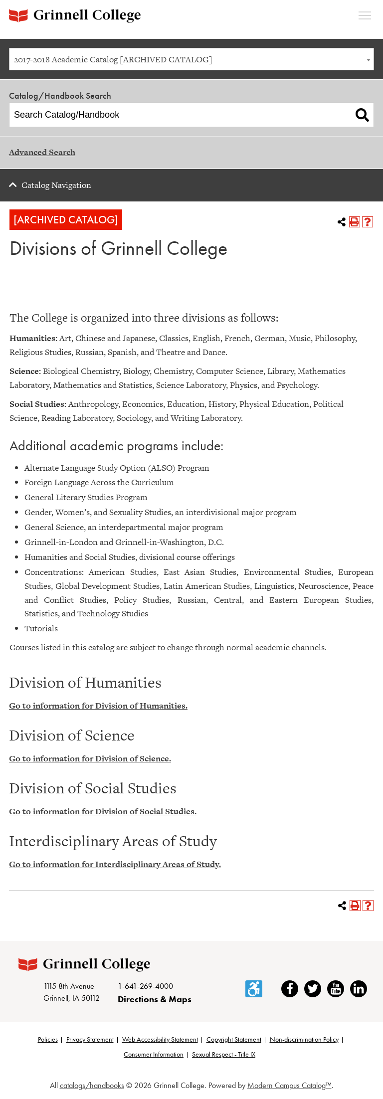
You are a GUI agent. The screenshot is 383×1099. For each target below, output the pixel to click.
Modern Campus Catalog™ (289, 1085)
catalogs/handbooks (92, 1085)
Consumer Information (154, 1054)
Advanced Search (42, 152)
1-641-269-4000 (145, 986)
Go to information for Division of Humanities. (98, 706)
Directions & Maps (155, 999)
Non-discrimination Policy (304, 1039)
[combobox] (191, 59)
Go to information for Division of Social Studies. (102, 811)
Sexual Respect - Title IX (223, 1054)
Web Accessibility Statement (160, 1039)
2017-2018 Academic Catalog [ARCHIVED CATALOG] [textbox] (113, 59)
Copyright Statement (233, 1039)
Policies (48, 1039)
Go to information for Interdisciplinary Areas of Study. (115, 864)
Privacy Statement (90, 1039)
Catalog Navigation (56, 185)
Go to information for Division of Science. (90, 758)
